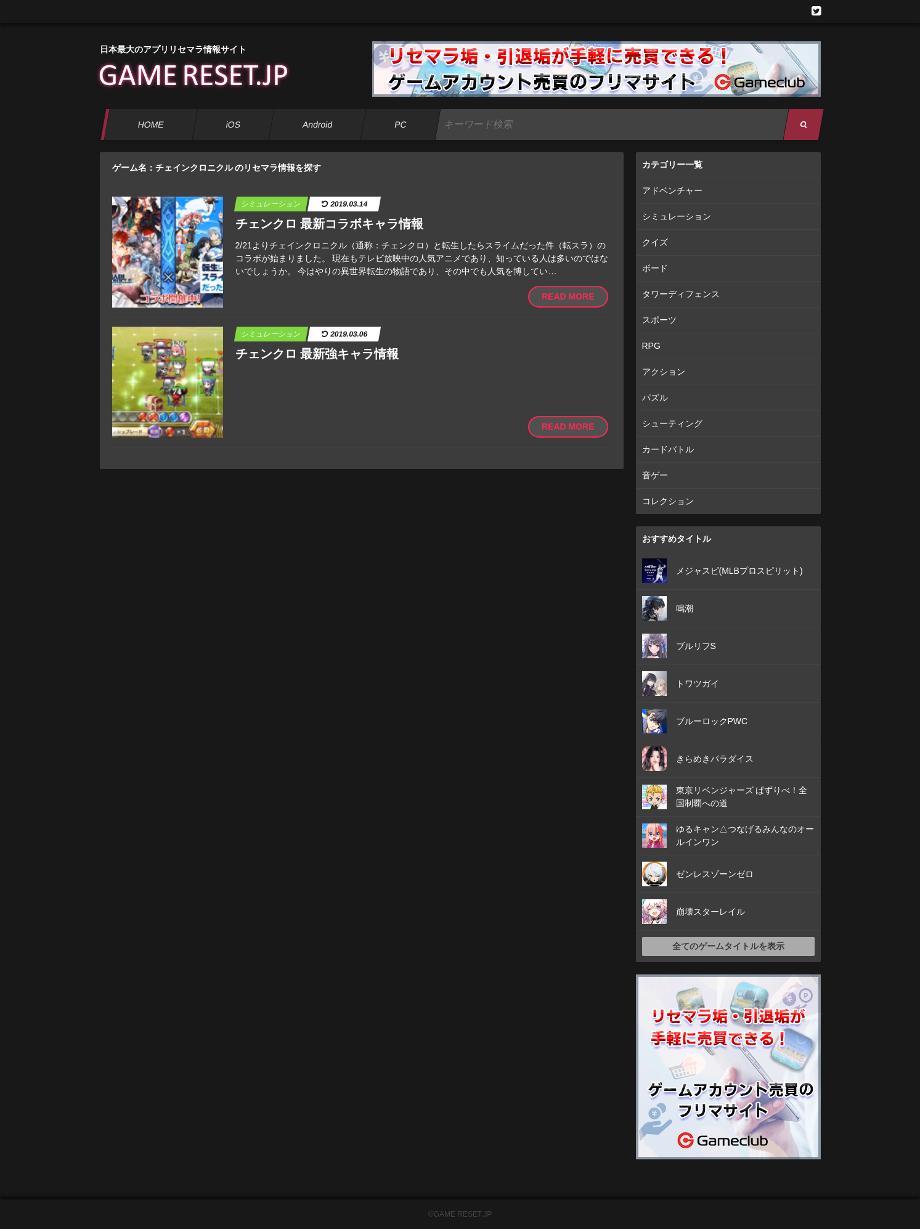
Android (317, 124)
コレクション (668, 501)
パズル (655, 397)
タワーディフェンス (681, 294)
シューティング (672, 423)
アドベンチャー (672, 190)
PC (400, 124)
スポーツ (659, 320)
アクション (663, 372)
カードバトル (668, 449)
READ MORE (568, 296)
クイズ (655, 242)
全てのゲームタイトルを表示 (728, 946)
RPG (651, 346)
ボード (655, 268)
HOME (151, 124)
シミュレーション (676, 216)
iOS (233, 124)
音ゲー (655, 475)
